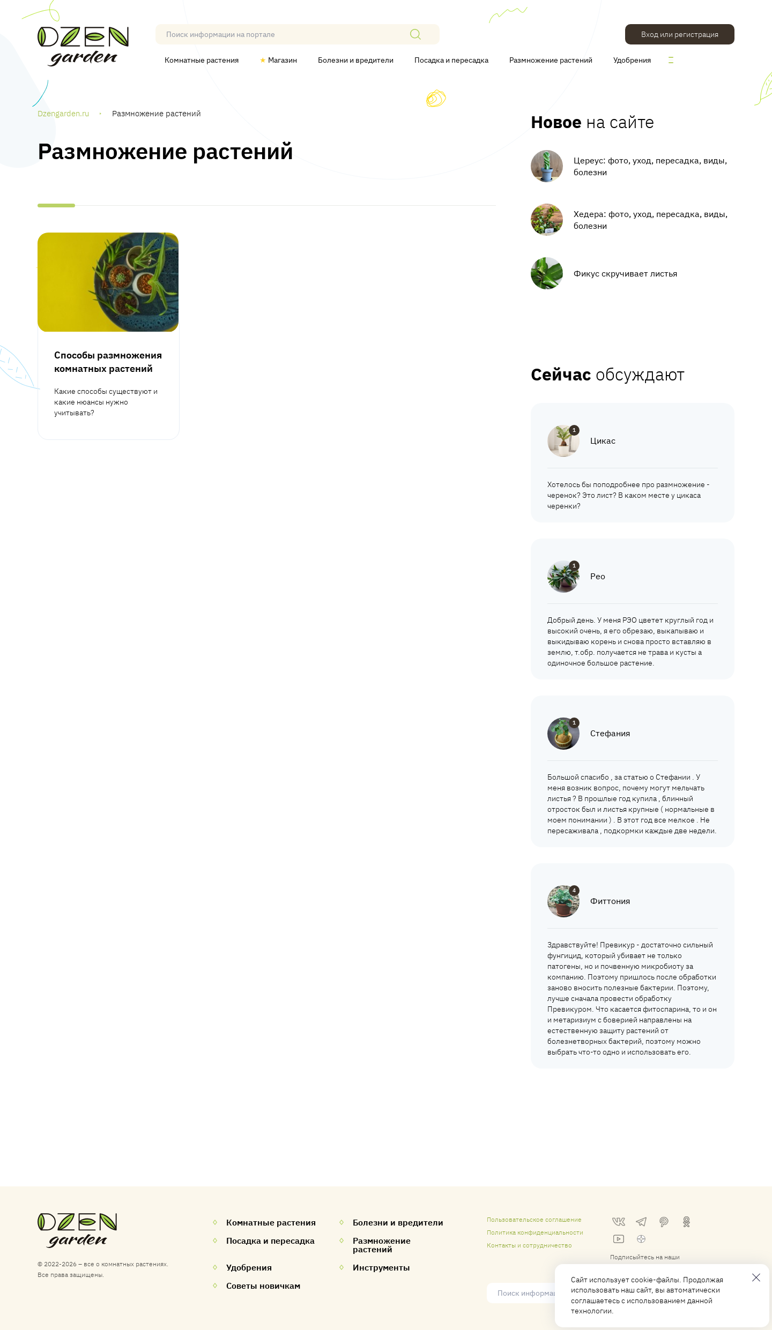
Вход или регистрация (679, 34)
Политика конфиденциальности (535, 1232)
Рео (597, 576)
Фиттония (610, 900)
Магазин (278, 60)
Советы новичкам (263, 1285)
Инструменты (381, 1267)
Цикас (602, 440)
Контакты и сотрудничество (529, 1245)
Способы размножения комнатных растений (108, 362)
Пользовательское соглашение (534, 1219)
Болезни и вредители (356, 60)
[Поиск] (415, 34)
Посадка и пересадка (451, 60)
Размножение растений (550, 60)
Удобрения (632, 60)
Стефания (610, 733)
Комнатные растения (202, 60)
